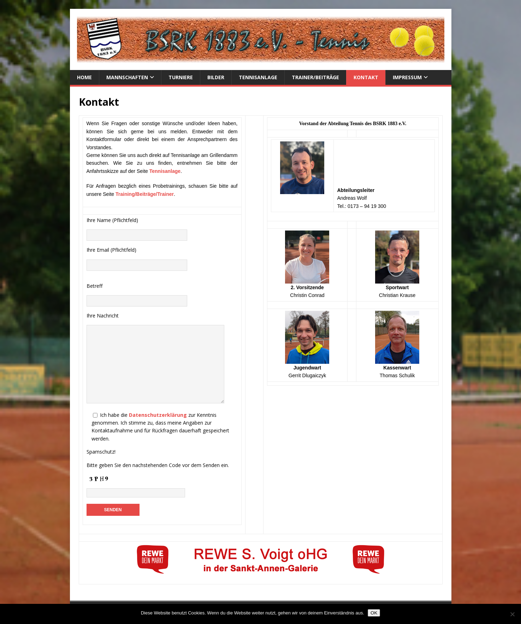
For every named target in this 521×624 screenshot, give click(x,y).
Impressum (407, 77)
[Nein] (512, 614)
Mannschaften (127, 77)
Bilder (215, 77)
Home (84, 77)
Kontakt (366, 77)
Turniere (180, 77)
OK (374, 613)
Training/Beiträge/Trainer (145, 194)
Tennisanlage (258, 77)
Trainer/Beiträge (315, 77)
